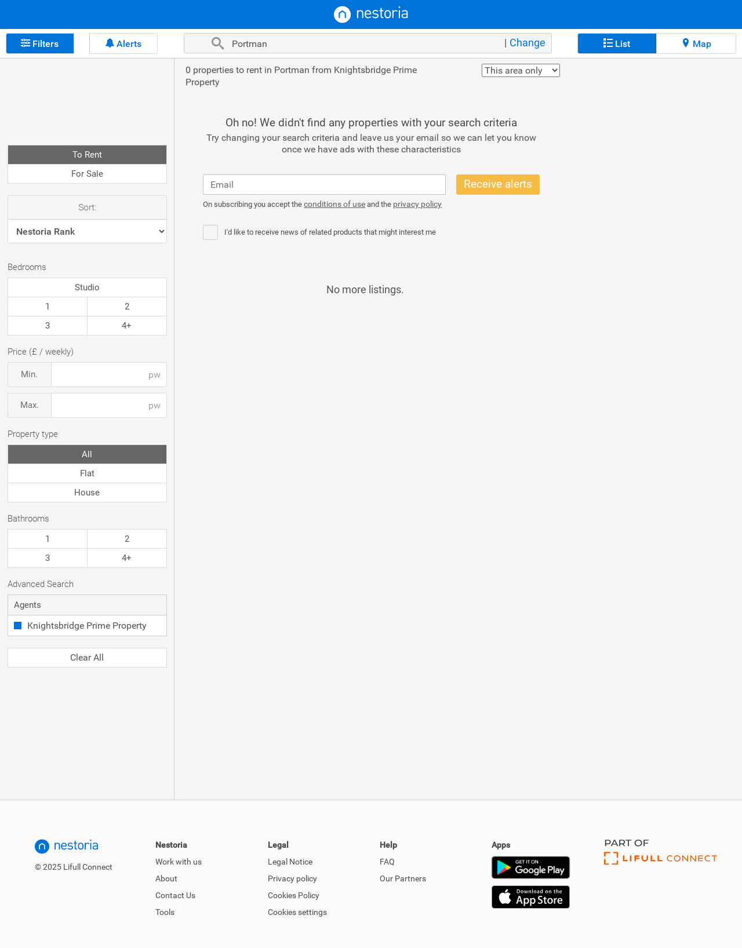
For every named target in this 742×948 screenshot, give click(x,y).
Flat (87, 473)
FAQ (387, 861)
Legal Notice (290, 861)
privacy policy (417, 204)
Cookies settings (297, 912)
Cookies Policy (293, 895)
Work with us (178, 861)
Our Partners (403, 878)
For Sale (87, 174)
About (166, 878)
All (87, 454)
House (87, 492)
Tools (164, 912)
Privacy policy (292, 878)
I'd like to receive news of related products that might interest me (330, 232)
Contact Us (175, 895)
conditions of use (334, 204)
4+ (127, 325)
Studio (87, 287)
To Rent (87, 155)
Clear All (87, 657)
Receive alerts (498, 184)
